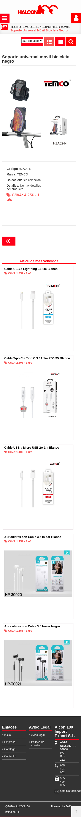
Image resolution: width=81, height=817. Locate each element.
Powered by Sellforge (63, 806)
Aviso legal (38, 734)
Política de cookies (37, 743)
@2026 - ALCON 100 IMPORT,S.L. (17, 809)
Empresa (9, 742)
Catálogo (9, 749)
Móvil (65, 27)
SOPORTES (49, 27)
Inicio (7, 734)
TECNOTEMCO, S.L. (24, 27)
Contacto (9, 756)
